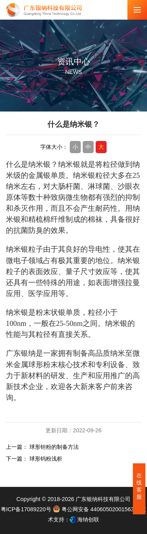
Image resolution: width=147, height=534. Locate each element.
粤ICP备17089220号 (26, 509)
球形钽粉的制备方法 (54, 447)
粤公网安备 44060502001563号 (97, 509)
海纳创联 (88, 519)
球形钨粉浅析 (45, 458)
